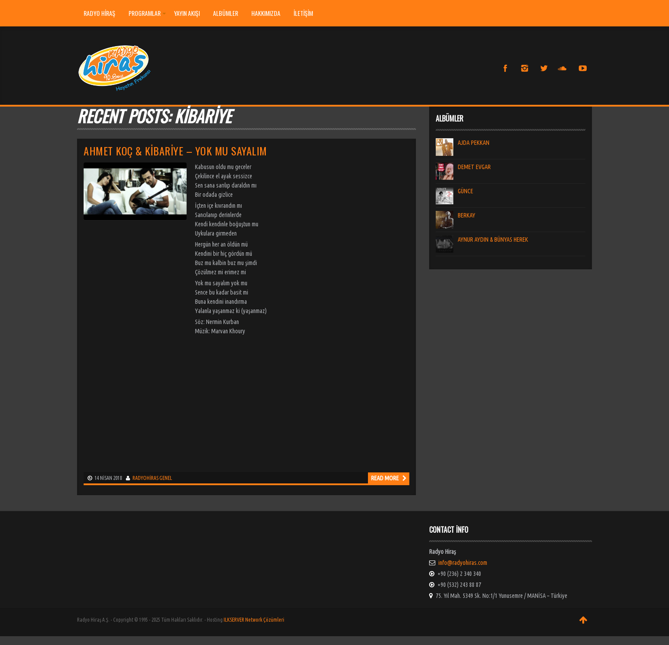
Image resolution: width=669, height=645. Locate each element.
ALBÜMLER (225, 13)
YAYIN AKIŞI (187, 13)
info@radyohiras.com (462, 562)
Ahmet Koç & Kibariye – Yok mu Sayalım (175, 150)
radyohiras (145, 478)
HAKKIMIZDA (265, 13)
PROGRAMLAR (147, 13)
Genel (165, 478)
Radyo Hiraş (99, 13)
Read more (388, 478)
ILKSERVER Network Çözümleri (254, 620)
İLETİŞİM (303, 13)
